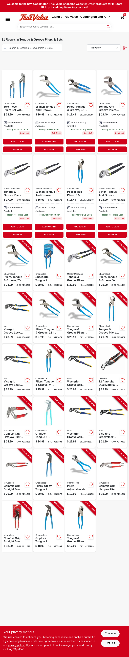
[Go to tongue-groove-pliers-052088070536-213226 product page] (80, 265)
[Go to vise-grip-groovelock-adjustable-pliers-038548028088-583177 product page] (80, 422)
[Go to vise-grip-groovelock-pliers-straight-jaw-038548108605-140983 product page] (112, 422)
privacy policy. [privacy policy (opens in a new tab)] (16, 645)
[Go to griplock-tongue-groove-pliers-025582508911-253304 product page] (48, 526)
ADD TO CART (17, 141)
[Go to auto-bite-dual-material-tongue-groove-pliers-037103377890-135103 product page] (112, 370)
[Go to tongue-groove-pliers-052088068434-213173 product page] (17, 197)
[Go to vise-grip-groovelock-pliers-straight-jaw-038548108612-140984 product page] (80, 370)
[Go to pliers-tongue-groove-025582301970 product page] (48, 112)
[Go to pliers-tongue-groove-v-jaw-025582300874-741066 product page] (48, 370)
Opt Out (110, 643)
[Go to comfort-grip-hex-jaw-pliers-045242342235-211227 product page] (112, 474)
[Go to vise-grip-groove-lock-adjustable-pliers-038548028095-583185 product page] (17, 370)
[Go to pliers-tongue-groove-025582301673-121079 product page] (48, 317)
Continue (110, 633)
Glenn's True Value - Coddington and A (81, 16)
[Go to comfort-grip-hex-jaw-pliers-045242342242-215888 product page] (17, 422)
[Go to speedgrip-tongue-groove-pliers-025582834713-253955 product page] (48, 265)
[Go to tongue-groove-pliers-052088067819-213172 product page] (48, 197)
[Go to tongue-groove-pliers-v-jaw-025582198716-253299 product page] (80, 526)
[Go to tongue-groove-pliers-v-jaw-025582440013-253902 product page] (112, 317)
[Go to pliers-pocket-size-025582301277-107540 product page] (80, 197)
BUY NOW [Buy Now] (17, 149)
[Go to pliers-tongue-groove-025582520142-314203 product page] (17, 265)
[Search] (108, 26)
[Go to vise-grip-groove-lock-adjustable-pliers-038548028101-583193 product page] (17, 317)
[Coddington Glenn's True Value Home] (34, 17)
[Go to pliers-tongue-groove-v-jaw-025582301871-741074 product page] (112, 265)
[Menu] (8, 19)
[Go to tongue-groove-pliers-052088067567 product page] (112, 197)
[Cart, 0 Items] (122, 17)
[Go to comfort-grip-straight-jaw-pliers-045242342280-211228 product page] (17, 526)
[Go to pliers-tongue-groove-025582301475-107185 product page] (112, 112)
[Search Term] (64, 26)
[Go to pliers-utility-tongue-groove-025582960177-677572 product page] (48, 474)
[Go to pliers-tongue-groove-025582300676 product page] (80, 112)
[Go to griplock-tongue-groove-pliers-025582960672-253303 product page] (48, 422)
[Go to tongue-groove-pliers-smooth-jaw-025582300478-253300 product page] (80, 317)
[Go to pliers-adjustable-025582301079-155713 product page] (80, 474)
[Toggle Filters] (125, 48)
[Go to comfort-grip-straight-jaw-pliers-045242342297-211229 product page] (17, 474)
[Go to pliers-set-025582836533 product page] (17, 112)
